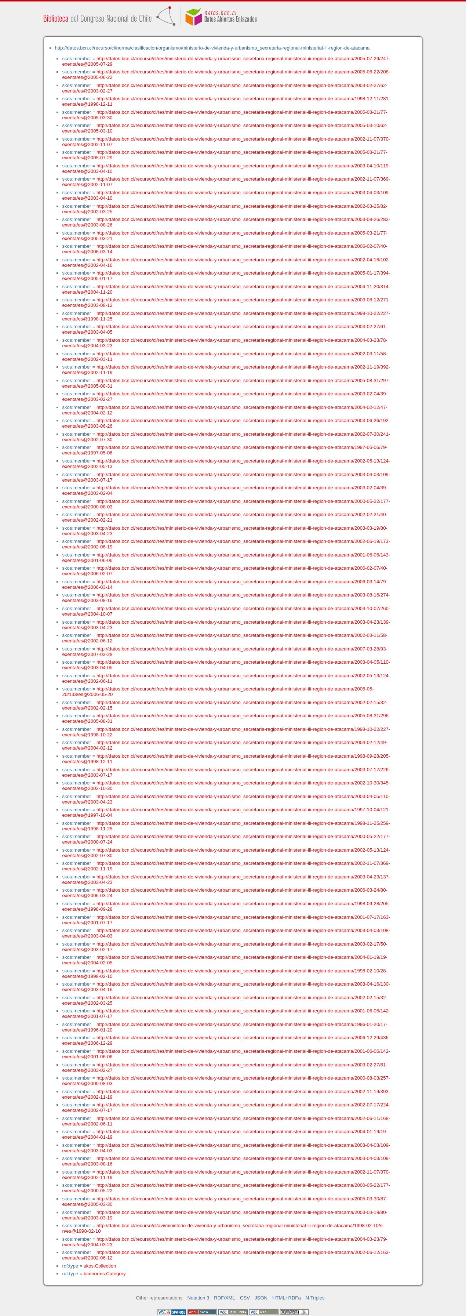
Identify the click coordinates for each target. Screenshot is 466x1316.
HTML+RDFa (286, 1298)
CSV (245, 1298)
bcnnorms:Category (104, 1273)
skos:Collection (100, 1266)
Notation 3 (198, 1298)
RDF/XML (224, 1298)
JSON (261, 1298)
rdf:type (70, 1266)
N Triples (315, 1298)
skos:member (76, 58)
